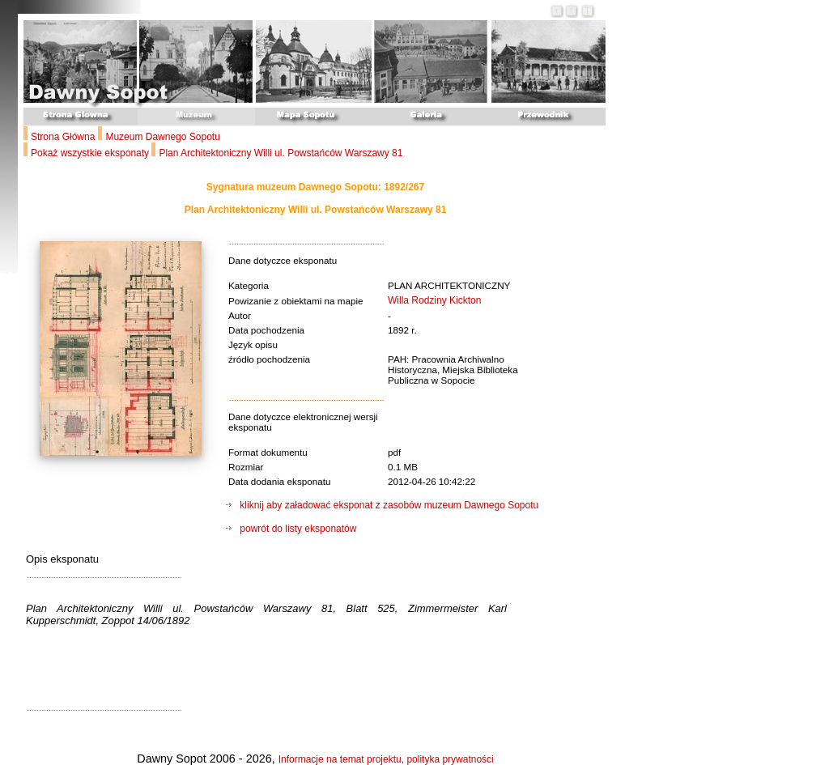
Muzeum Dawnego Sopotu (162, 136)
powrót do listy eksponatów (291, 528)
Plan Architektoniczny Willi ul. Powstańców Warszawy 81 (280, 153)
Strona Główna (63, 136)
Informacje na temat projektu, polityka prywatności (386, 759)
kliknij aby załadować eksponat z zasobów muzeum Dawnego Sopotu (382, 505)
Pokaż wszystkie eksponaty (91, 153)
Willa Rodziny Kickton (434, 300)
